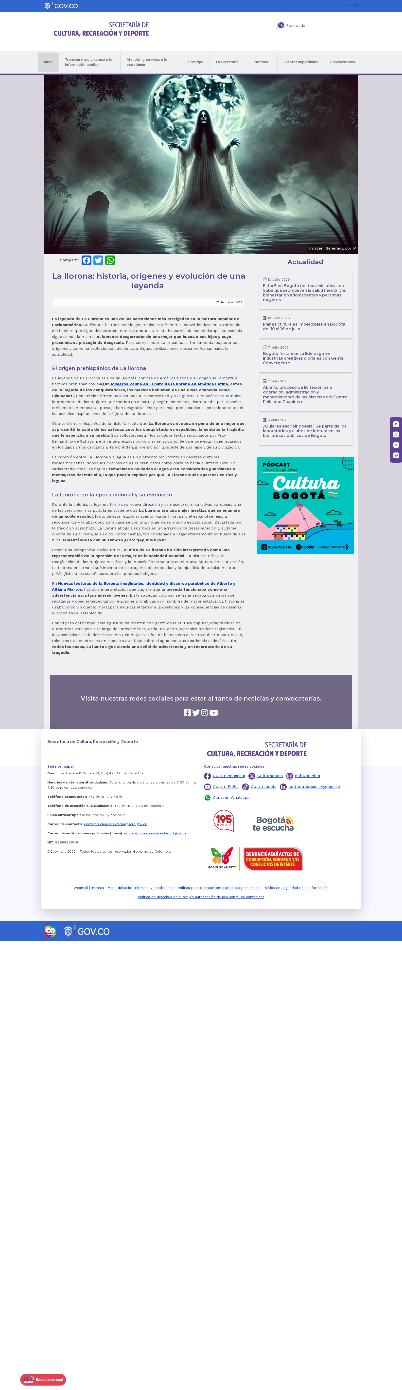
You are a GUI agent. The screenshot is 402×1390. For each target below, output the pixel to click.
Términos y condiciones (153, 888)
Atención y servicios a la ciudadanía (147, 62)
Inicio (48, 62)
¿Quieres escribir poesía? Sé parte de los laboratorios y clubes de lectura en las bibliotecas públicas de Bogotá (305, 431)
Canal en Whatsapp (231, 797)
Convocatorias (342, 62)
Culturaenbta (264, 786)
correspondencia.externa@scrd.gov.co (115, 824)
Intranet (97, 888)
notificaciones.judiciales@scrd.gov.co (155, 833)
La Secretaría (227, 62)
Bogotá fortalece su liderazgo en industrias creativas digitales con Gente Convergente (303, 358)
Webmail (81, 888)
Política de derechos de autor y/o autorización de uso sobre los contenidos (201, 897)
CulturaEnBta (226, 786)
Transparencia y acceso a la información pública (88, 62)
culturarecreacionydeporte (314, 786)
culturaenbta (307, 775)
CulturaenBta (270, 775)
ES (355, 4)
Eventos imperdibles (301, 62)
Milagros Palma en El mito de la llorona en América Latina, (170, 384)
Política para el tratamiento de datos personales (218, 888)
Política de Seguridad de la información (295, 888)
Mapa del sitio (119, 888)
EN (348, 4)
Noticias (261, 62)
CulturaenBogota (229, 775)
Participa (195, 62)
